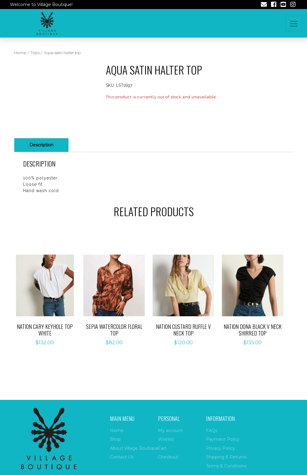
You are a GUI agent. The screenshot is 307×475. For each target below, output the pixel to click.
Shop (115, 439)
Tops (35, 53)
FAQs (211, 430)
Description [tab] (41, 145)
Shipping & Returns (226, 457)
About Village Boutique (134, 448)
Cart (162, 448)
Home (20, 53)
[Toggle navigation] (293, 24)
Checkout (168, 457)
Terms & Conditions (226, 466)
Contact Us (121, 457)
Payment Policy (223, 439)
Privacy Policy (220, 448)
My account (170, 430)
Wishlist (166, 439)
